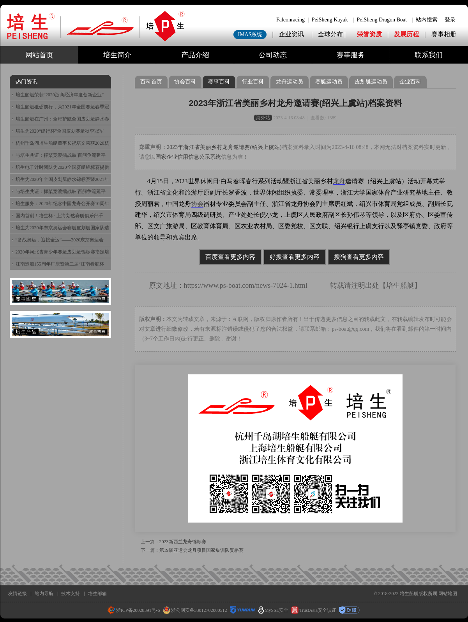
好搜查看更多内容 (295, 256)
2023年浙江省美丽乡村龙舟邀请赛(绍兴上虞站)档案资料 (295, 103)
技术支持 (70, 593)
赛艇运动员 (329, 82)
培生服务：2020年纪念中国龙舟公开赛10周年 (62, 203)
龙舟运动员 (289, 82)
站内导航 (44, 593)
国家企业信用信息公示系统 (188, 157)
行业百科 (253, 82)
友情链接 (17, 593)
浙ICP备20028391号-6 (134, 610)
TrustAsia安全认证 (313, 610)
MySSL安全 (273, 610)
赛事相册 (443, 34)
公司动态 (273, 55)
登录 (450, 20)
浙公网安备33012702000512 (195, 610)
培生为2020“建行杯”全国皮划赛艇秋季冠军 (60, 131)
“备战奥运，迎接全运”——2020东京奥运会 (60, 240)
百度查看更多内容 (230, 256)
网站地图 (447, 593)
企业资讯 (291, 34)
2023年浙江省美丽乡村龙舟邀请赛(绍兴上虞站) (224, 147)
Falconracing (290, 20)
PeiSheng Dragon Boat (382, 20)
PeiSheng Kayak (330, 20)
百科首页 (151, 82)
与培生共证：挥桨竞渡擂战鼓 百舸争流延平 (61, 155)
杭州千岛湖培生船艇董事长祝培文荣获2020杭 (62, 143)
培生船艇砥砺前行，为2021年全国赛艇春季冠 (62, 107)
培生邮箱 (97, 593)
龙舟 (339, 181)
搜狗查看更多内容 (359, 256)
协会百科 (185, 82)
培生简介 (117, 55)
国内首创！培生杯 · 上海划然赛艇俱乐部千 (59, 215)
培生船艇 (400, 285)
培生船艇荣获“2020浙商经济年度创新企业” (60, 94)
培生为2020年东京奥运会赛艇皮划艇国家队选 (62, 227)
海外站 (263, 118)
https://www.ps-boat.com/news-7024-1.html (245, 285)
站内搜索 (427, 20)
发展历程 (406, 34)
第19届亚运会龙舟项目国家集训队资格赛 (201, 550)
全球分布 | (332, 34)
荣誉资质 (369, 34)
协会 (197, 203)
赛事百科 (219, 82)
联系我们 (429, 55)
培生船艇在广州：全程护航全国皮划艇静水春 (62, 119)
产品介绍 (195, 55)
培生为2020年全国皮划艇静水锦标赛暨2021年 (62, 179)
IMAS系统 (250, 34)
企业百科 (410, 82)
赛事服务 (351, 55)
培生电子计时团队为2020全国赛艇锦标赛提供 (62, 167)
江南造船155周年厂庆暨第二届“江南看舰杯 (60, 264)
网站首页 (39, 55)
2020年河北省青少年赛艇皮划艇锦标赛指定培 (62, 252)
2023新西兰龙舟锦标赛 (182, 541)
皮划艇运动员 (371, 82)
